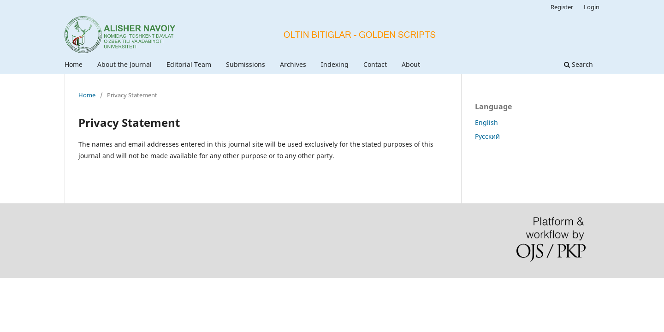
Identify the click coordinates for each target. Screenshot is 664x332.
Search (578, 64)
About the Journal (124, 64)
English (486, 122)
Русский (487, 136)
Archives (293, 64)
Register (562, 7)
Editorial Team (188, 64)
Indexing (335, 64)
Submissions (245, 64)
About (411, 64)
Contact (375, 64)
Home (74, 64)
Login (591, 7)
